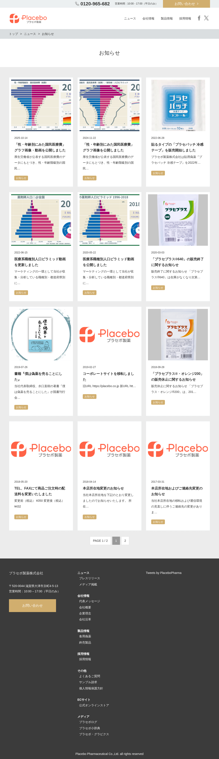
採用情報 (85, 659)
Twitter (206, 18)
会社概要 (85, 607)
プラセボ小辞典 (89, 728)
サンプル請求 (88, 682)
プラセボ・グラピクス (94, 734)
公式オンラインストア (94, 705)
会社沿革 (85, 619)
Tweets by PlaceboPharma (164, 573)
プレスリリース (89, 578)
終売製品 (85, 642)
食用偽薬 (85, 636)
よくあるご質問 (89, 676)
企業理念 (85, 613)
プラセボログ (88, 722)
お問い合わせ (185, 4)
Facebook (199, 18)
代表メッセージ (89, 601)
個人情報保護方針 (91, 688)
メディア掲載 (88, 584)
